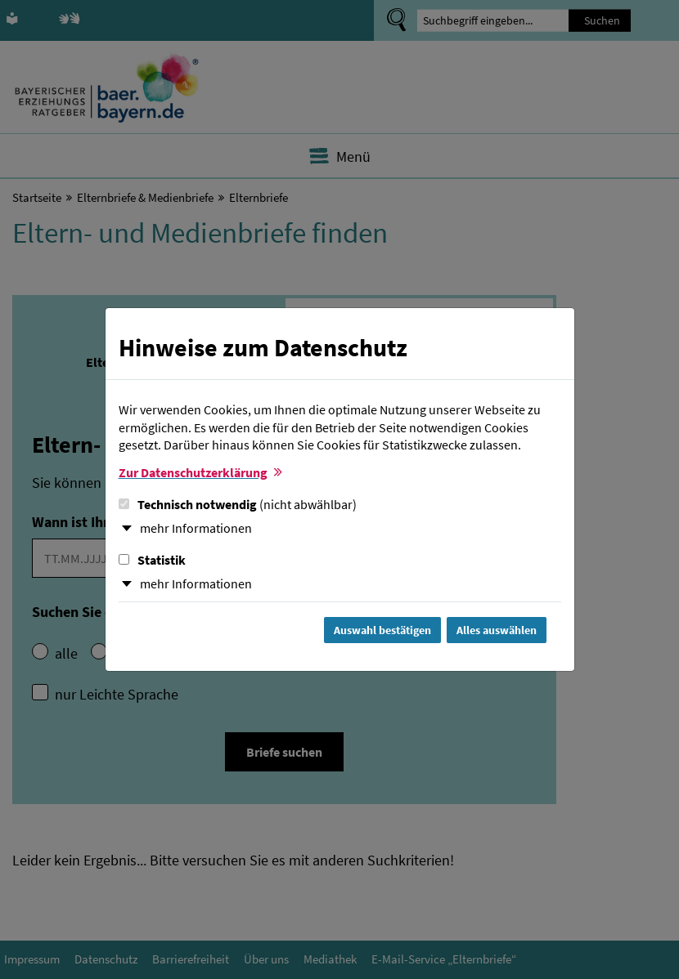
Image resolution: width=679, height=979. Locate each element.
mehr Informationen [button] (196, 528)
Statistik (152, 560)
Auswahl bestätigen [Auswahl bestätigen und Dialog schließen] (382, 630)
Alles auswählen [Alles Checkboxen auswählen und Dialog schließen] (496, 630)
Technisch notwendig (238, 504)
